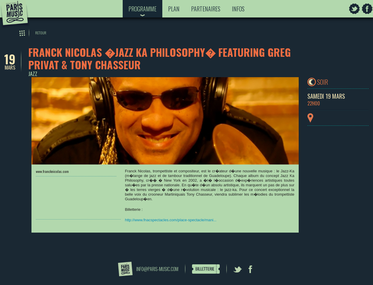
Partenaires (205, 8)
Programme (142, 8)
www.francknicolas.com (52, 171)
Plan (174, 8)
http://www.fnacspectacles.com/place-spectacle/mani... (171, 220)
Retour (40, 32)
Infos (238, 8)
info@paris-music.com (157, 268)
